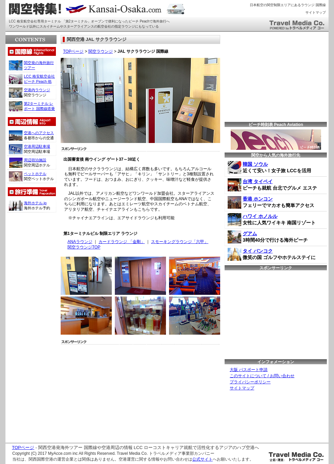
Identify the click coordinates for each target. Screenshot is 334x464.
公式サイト (202, 459)
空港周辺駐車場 (37, 146)
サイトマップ (315, 12)
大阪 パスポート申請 (249, 369)
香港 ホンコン (258, 199)
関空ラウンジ (100, 51)
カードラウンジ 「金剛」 (121, 241)
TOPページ (73, 51)
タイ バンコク (258, 251)
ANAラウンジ (79, 241)
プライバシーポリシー (250, 382)
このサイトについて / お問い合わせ (262, 375)
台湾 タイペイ (258, 181)
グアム (250, 233)
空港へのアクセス (39, 133)
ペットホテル (35, 174)
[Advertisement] (113, 391)
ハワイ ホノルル (260, 216)
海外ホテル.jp (35, 203)
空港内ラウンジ (37, 90)
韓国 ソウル (255, 164)
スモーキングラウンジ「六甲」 (179, 241)
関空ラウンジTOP (83, 247)
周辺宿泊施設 (35, 160)
